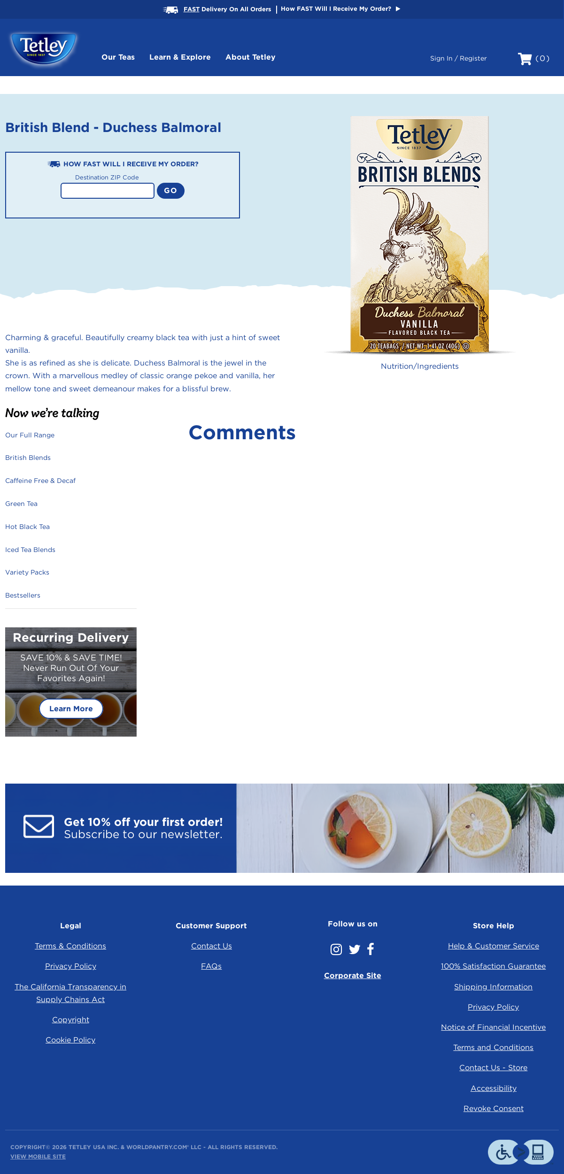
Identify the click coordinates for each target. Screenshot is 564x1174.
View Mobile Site (38, 1156)
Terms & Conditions (70, 945)
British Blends (28, 457)
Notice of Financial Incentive (493, 1027)
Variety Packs (27, 572)
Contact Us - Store (493, 1067)
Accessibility (494, 1088)
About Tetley (250, 57)
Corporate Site (352, 975)
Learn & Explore (180, 57)
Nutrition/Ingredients (420, 366)
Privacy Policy (70, 966)
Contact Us (211, 945)
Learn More (71, 708)
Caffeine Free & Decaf (40, 480)
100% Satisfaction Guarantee (493, 966)
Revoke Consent (494, 1108)
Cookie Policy (70, 1039)
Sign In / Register (458, 58)
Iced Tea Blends (30, 549)
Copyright (70, 1019)
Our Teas (118, 57)
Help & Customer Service (493, 945)
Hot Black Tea (27, 526)
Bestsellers (22, 595)
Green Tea (21, 503)
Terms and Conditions (493, 1047)
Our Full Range (29, 435)
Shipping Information (493, 986)
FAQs (211, 966)
